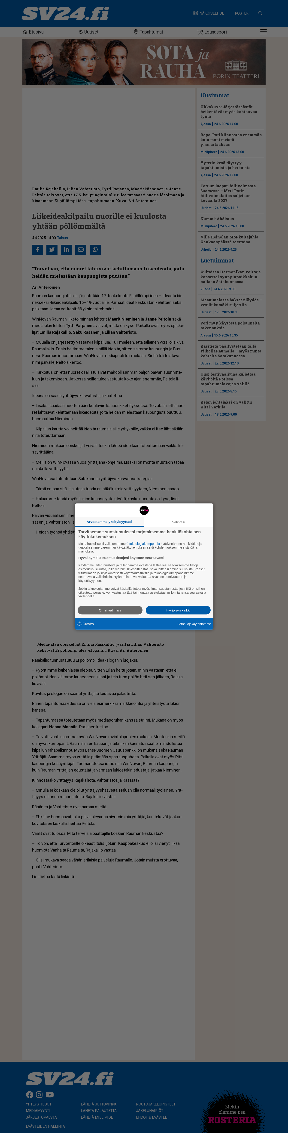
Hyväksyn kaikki (178, 610)
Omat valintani (110, 610)
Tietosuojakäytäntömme (194, 624)
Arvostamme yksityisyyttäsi (109, 521)
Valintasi (178, 522)
